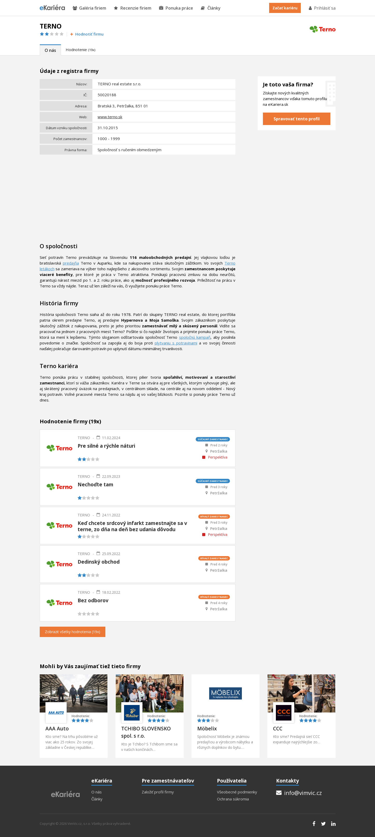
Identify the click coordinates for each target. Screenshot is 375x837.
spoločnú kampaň (194, 337)
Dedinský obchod (99, 561)
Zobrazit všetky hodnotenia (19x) (72, 631)
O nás (50, 50)
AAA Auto (57, 728)
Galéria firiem (89, 8)
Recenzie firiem (132, 8)
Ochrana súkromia (233, 799)
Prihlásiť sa (322, 8)
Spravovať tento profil (297, 119)
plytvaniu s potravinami (176, 342)
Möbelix (207, 728)
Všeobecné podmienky (237, 792)
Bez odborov (93, 600)
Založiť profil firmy (158, 792)
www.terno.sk (110, 116)
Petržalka (218, 451)
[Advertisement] (138, 195)
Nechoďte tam (95, 484)
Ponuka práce (176, 8)
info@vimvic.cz (299, 793)
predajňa (71, 263)
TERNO (84, 437)
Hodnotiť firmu (87, 34)
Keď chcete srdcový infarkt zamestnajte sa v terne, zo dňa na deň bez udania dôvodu (132, 526)
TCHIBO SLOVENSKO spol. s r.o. (146, 732)
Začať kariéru (284, 7)
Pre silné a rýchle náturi (106, 445)
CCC (277, 728)
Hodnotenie (80, 49)
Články (211, 8)
